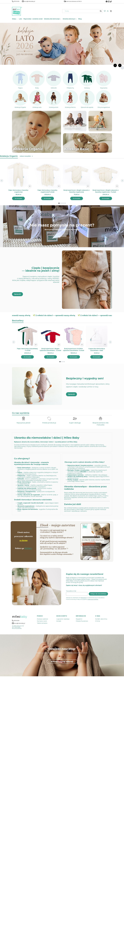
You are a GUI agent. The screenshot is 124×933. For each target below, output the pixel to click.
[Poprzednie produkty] (1, 180)
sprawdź (62, 236)
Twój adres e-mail (71, 591)
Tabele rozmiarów (42, 623)
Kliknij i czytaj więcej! (62, 661)
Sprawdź (17, 294)
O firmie (97, 621)
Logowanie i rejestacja (62, 619)
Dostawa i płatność (42, 619)
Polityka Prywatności (82, 621)
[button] (100, 11)
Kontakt (58, 621)
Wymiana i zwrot (42, 621)
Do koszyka (18, 198)
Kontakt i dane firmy (101, 619)
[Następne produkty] (122, 180)
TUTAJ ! (28, 548)
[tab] (59, 203)
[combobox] (80, 11)
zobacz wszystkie (26, 156)
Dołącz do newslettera (98, 594)
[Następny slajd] (120, 65)
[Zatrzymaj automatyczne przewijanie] (122, 67)
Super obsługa (75, 423)
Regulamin (83, 597)
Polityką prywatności (93, 599)
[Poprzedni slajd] (115, 65)
